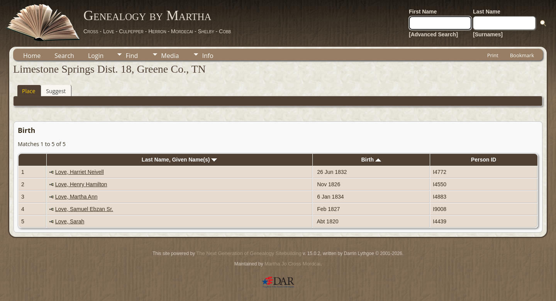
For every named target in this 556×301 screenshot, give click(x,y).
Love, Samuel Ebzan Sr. (84, 209)
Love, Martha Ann (76, 197)
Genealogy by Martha (147, 15)
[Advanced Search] (433, 34)
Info (207, 55)
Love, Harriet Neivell (79, 172)
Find (131, 55)
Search (64, 55)
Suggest (56, 91)
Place (28, 91)
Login (96, 55)
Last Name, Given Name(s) (179, 159)
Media (170, 55)
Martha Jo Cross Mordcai (292, 264)
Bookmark (522, 55)
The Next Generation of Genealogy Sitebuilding (248, 253)
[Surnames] (488, 34)
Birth (371, 159)
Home (32, 55)
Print (492, 55)
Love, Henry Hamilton (81, 184)
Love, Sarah (70, 221)
